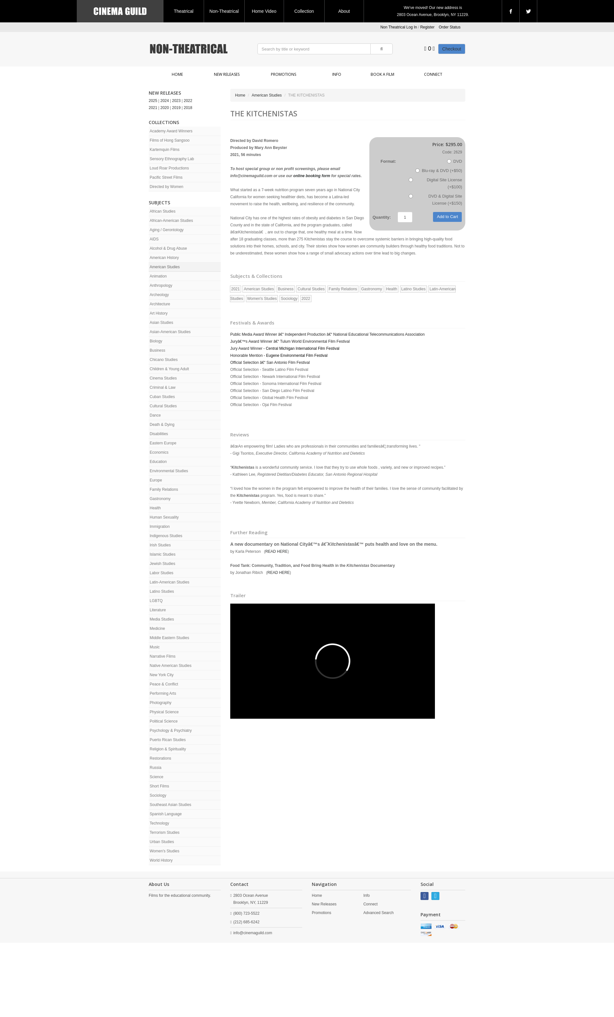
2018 (188, 108)
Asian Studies (161, 322)
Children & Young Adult (169, 369)
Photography (160, 702)
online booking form (311, 176)
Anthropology (161, 285)
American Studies (165, 267)
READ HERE (276, 551)
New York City (162, 675)
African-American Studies (171, 220)
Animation (158, 276)
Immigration (160, 526)
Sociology (158, 795)
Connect (433, 74)
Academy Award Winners (171, 131)
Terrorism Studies (164, 832)
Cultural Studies (163, 406)
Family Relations (164, 489)
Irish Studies (160, 545)
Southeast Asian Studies (170, 804)
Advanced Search (378, 913)
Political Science (163, 721)
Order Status (449, 27)
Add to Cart (447, 216)
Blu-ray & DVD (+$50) (438, 170)
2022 (188, 100)
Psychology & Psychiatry (171, 730)
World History (161, 860)
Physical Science (164, 712)
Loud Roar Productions (169, 168)
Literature (158, 610)
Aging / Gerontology (167, 230)
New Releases (227, 74)
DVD (454, 161)
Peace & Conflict (164, 684)
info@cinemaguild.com (252, 933)
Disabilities (159, 434)
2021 (153, 108)
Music (155, 647)
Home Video (264, 11)
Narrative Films (163, 656)
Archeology (159, 295)
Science (156, 777)
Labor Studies (161, 573)
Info (336, 74)
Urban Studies (162, 842)
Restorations (160, 758)
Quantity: (382, 217)
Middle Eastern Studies (169, 638)
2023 (176, 100)
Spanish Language (166, 814)
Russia (155, 767)
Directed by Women (166, 186)
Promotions (283, 74)
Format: (388, 161)
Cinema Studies (163, 378)
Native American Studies (171, 665)
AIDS (154, 239)
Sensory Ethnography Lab (172, 159)
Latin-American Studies (169, 582)
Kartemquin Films (164, 149)
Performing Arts (163, 693)
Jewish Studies (162, 563)
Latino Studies (162, 591)
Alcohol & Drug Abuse (168, 248)
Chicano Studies (163, 359)
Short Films (159, 786)
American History (164, 257)
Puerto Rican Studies (168, 740)
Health (155, 508)
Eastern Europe (163, 443)
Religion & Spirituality (168, 749)
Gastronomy (160, 499)
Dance (155, 415)
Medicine (157, 628)
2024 (165, 100)
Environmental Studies (169, 471)
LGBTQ (156, 600)
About (344, 11)
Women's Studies (164, 851)
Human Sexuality (164, 517)
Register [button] (427, 27)
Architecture (160, 304)
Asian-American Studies (170, 332)
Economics (159, 452)
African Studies (163, 211)
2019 (176, 108)
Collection (304, 11)
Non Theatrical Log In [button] (398, 27)
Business (157, 350)
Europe (156, 480)
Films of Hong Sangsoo (170, 140)
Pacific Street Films (166, 177)
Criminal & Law (163, 387)
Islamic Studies (163, 554)
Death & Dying (162, 424)
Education (158, 461)
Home (177, 74)
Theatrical (183, 11)
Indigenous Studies (166, 536)
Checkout (451, 48)
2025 (153, 100)
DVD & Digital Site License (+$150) (435, 200)
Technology (159, 823)
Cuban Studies (162, 397)
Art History (159, 313)
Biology (156, 341)
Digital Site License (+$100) (435, 183)
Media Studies (162, 619)
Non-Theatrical (224, 11)
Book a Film (382, 74)
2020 (165, 108)
